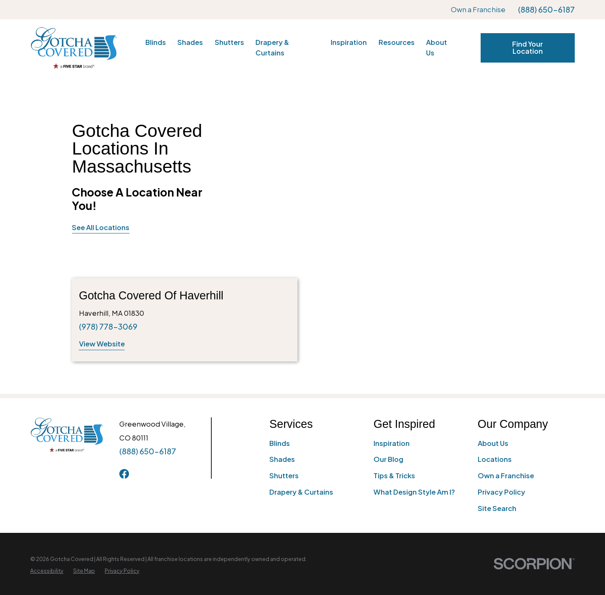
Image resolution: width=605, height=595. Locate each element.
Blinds (279, 443)
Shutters (284, 475)
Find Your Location (527, 47)
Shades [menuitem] (190, 42)
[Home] (73, 47)
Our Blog (388, 459)
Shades (282, 459)
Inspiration (392, 443)
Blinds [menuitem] (155, 42)
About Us (493, 443)
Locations (495, 459)
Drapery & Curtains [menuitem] (272, 47)
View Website (102, 343)
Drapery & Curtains (301, 492)
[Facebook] (124, 474)
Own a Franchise (478, 9)
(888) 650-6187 (546, 9)
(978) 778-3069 (108, 326)
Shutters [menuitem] (229, 42)
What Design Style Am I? (414, 492)
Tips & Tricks (394, 475)
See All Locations (100, 227)
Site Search (497, 508)
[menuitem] (46, 571)
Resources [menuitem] (397, 42)
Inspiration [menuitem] (349, 42)
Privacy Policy (501, 492)
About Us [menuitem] (436, 47)
